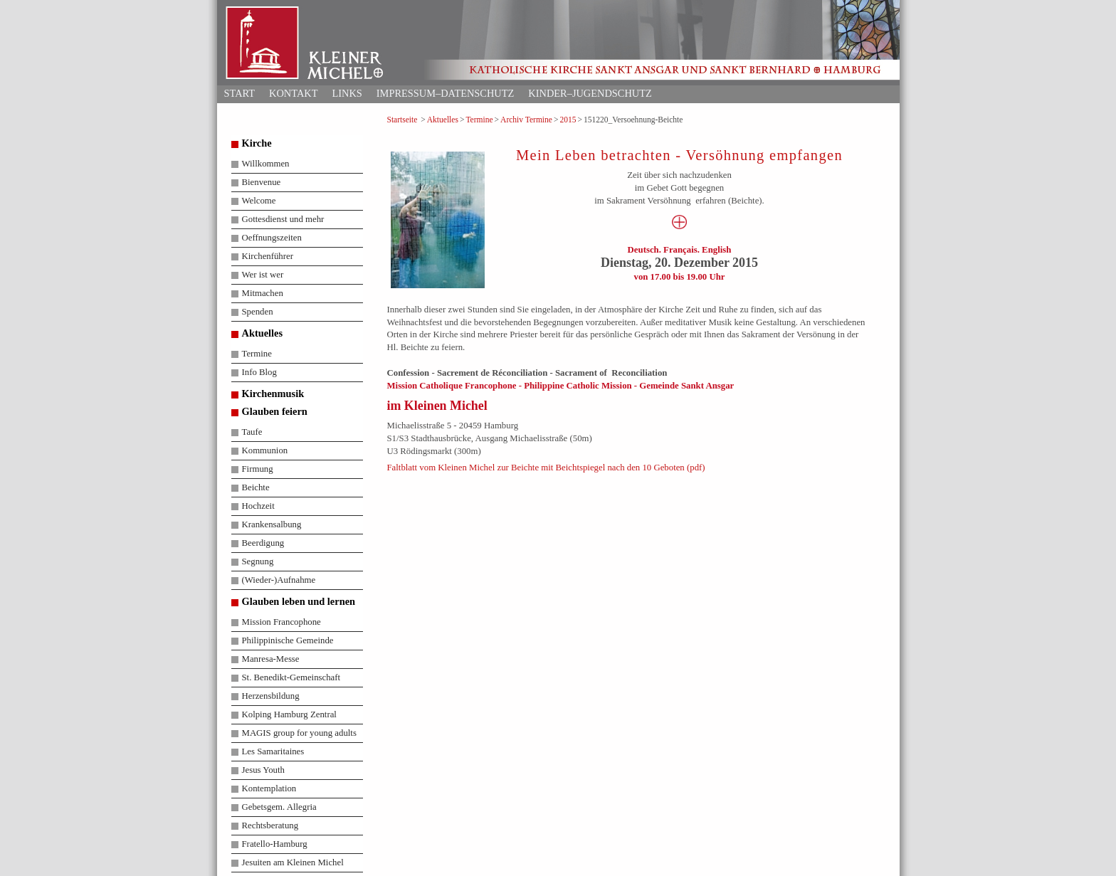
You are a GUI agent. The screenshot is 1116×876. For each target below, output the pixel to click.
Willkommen (266, 164)
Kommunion (265, 450)
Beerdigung (263, 543)
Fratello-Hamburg (274, 844)
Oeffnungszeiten (272, 238)
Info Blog (259, 372)
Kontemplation (269, 788)
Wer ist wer (263, 275)
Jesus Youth (263, 770)
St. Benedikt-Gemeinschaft (291, 677)
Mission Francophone (281, 622)
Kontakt (293, 93)
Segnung (258, 561)
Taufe (252, 432)
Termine (479, 119)
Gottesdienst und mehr (283, 219)
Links (347, 93)
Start (240, 93)
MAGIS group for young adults (299, 733)
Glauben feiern (274, 411)
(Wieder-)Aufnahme (279, 580)
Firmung (257, 469)
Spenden (257, 312)
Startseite (402, 119)
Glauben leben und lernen (299, 601)
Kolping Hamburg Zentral (289, 714)
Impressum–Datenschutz (446, 93)
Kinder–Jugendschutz (589, 93)
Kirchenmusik (273, 393)
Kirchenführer (267, 256)
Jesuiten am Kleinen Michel (293, 862)
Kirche (257, 143)
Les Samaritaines (273, 751)
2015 (567, 119)
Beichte (256, 487)
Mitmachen (262, 293)
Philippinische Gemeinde (288, 640)
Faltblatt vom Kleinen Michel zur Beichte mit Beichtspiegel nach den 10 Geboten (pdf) (546, 468)
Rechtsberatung (270, 825)
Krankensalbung (272, 524)
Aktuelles (442, 119)
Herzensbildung (271, 696)
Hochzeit (258, 506)
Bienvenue (261, 182)
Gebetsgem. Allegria (279, 807)
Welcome (259, 201)
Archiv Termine (526, 119)
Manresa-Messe (271, 659)
